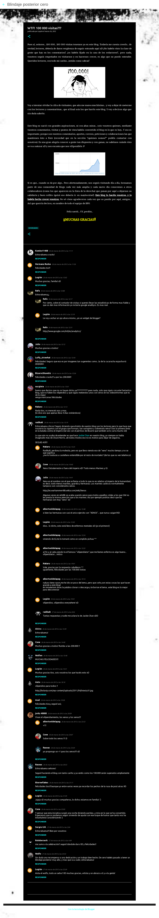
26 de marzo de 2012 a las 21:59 (55, 796)
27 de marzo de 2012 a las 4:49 (60, 840)
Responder (40, 259)
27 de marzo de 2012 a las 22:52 (54, 854)
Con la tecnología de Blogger (79, 909)
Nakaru (38, 407)
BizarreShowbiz (43, 373)
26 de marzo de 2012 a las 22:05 (53, 809)
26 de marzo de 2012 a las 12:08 (53, 291)
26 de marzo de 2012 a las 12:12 (53, 344)
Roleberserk (41, 840)
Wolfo (38, 854)
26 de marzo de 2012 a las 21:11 (61, 783)
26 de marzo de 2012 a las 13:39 (54, 629)
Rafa (37, 291)
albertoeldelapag (51, 509)
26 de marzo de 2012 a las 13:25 (63, 447)
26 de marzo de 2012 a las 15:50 (63, 522)
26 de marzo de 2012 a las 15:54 (73, 535)
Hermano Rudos (43, 264)
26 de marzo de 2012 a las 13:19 (56, 422)
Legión (38, 277)
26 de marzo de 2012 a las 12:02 (55, 277)
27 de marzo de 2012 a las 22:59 (55, 869)
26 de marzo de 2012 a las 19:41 (63, 599)
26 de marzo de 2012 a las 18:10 (53, 682)
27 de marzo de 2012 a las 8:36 (63, 612)
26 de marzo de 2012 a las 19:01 (63, 564)
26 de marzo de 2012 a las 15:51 (55, 669)
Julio (37, 344)
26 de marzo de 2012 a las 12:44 (63, 358)
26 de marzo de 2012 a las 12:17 (60, 299)
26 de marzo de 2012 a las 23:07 (61, 735)
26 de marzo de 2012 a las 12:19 (63, 314)
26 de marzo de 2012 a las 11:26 (64, 264)
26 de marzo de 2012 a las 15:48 (73, 509)
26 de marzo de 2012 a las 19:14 (73, 579)
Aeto (37, 682)
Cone (45, 464)
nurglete (39, 386)
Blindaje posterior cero (27, 4)
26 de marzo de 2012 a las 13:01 (57, 387)
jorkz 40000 (41, 713)
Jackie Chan (83, 435)
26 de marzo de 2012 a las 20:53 (55, 765)
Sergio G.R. (40, 827)
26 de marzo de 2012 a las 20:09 (59, 713)
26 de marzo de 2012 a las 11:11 (61, 251)
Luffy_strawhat (42, 357)
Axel (37, 700)
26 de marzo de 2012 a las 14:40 (61, 464)
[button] (29, 36)
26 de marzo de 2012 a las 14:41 (61, 477)
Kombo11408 (41, 251)
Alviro (38, 629)
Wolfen (38, 655)
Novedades (33, 228)
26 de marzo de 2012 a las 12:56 (64, 373)
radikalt (39, 422)
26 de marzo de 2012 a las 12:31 (60, 327)
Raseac (46, 748)
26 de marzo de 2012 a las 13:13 (55, 407)
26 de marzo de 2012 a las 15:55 (73, 548)
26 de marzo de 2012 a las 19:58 (53, 700)
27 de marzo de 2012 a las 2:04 (58, 827)
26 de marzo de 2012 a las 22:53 (73, 722)
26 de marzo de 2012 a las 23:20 (63, 748)
